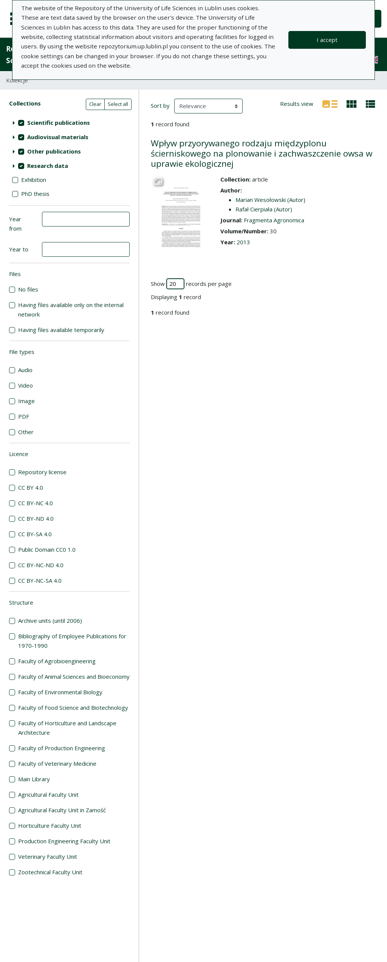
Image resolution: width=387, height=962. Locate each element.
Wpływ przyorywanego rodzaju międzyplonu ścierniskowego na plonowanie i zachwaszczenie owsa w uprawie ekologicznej (261, 153)
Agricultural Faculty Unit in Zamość (62, 810)
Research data (47, 165)
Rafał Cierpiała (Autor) (263, 209)
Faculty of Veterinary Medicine (57, 763)
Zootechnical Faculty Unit (50, 872)
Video (25, 385)
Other (26, 432)
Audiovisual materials (57, 137)
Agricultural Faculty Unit (48, 794)
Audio (25, 370)
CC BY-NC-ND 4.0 (40, 565)
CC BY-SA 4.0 (35, 534)
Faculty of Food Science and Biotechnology (73, 707)
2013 (243, 242)
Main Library (34, 779)
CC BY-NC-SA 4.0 (40, 580)
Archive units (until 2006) (50, 620)
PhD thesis (35, 193)
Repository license (42, 472)
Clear (95, 104)
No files (28, 289)
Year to (18, 249)
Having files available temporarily (61, 330)
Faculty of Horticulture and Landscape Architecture (67, 727)
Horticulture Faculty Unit (49, 825)
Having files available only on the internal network (71, 309)
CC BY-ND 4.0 (36, 518)
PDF (23, 416)
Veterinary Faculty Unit (47, 856)
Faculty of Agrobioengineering (57, 661)
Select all (118, 104)
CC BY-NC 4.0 (35, 503)
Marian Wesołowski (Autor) (270, 199)
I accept (327, 39)
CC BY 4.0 (30, 487)
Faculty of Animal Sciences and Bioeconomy (74, 676)
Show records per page (191, 283)
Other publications (54, 151)
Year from (15, 223)
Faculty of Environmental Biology (60, 692)
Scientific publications (58, 122)
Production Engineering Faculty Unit (64, 841)
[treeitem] (69, 122)
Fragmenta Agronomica (274, 220)
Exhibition (33, 179)
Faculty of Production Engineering (61, 748)
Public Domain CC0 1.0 (47, 549)
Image (26, 401)
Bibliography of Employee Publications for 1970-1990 (72, 640)
